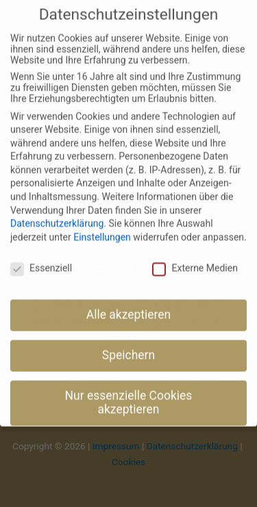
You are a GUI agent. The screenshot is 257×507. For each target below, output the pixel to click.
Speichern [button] (128, 345)
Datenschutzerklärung (56, 213)
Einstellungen (102, 226)
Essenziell (41, 257)
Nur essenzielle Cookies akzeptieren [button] (129, 392)
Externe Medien (194, 257)
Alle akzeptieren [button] (128, 304)
